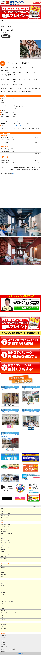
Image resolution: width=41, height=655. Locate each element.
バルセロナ (3, 583)
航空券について (4, 545)
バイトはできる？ (4, 628)
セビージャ (3, 592)
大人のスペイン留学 (5, 511)
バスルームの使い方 (5, 569)
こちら (13, 173)
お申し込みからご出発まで (6, 533)
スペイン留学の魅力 (5, 515)
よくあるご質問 (4, 560)
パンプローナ (3, 606)
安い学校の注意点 (4, 529)
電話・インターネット (5, 576)
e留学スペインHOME (5, 508)
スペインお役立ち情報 (5, 554)
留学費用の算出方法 (5, 526)
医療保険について (4, 549)
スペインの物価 (4, 558)
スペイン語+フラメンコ (6, 513)
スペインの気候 (4, 556)
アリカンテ (3, 590)
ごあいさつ (3, 635)
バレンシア (3, 588)
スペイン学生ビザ (4, 538)
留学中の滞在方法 (4, 531)
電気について (3, 572)
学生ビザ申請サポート (5, 540)
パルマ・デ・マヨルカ (5, 617)
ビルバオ (3, 608)
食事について (3, 567)
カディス (3, 603)
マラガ (2, 594)
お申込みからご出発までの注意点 (8, 649)
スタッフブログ (4, 520)
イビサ (2, 615)
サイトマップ (3, 646)
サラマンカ (3, 585)
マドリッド (3, 581)
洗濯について (3, 574)
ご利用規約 (3, 640)
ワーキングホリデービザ (6, 542)
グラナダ (3, 599)
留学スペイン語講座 (5, 517)
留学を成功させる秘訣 (5, 524)
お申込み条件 (3, 642)
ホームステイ (3, 565)
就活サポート (3, 536)
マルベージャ (3, 597)
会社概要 (3, 637)
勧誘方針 (26, 479)
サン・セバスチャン (5, 610)
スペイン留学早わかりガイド (7, 630)
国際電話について (4, 551)
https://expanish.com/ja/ (17, 125)
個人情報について (4, 644)
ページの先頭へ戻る (35, 506)
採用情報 (3, 651)
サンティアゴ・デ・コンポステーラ (8, 612)
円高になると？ (4, 626)
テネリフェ (3, 619)
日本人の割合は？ (4, 624)
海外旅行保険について (5, 547)
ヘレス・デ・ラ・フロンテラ (7, 601)
